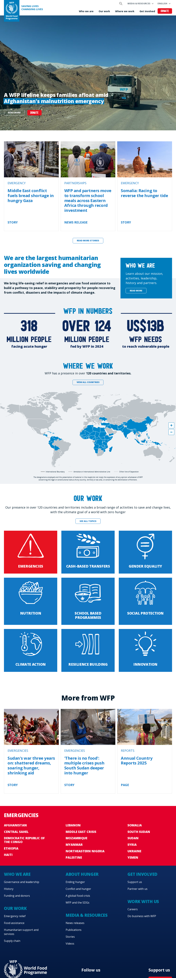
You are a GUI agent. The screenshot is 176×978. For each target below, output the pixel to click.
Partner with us (137, 889)
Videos (70, 943)
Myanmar (74, 845)
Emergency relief (15, 916)
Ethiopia (11, 848)
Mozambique (76, 838)
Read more (14, 112)
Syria (132, 845)
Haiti (8, 855)
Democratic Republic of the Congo (24, 840)
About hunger (82, 874)
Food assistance (14, 923)
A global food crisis (78, 896)
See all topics (88, 521)
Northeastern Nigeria (85, 851)
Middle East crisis (81, 832)
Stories (70, 937)
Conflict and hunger (78, 889)
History (8, 889)
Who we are (86, 11)
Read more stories (88, 240)
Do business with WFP (142, 916)
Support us (135, 882)
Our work (104, 11)
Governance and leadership (21, 882)
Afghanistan (15, 825)
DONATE (34, 113)
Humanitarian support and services (21, 932)
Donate (165, 11)
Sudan (133, 838)
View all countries (88, 382)
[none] (88, 72)
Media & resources (139, 3)
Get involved (147, 11)
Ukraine (134, 851)
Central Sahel (16, 832)
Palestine (74, 857)
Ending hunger (75, 882)
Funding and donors (17, 896)
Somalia (135, 825)
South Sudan (139, 832)
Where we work (124, 11)
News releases (75, 923)
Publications (73, 930)
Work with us (143, 901)
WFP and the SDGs (77, 902)
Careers (133, 909)
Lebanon (73, 825)
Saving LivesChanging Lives (32, 8)
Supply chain (12, 941)
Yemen (133, 857)
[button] (171, 425)
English (162, 3)
